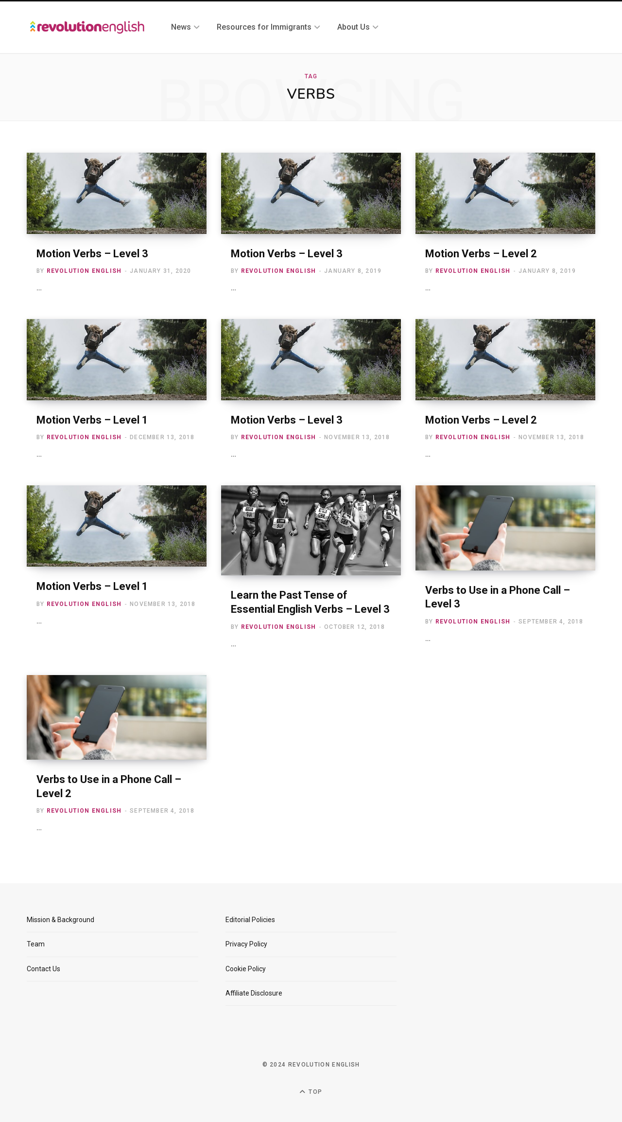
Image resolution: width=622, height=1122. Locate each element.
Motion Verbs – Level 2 (481, 254)
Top (311, 1092)
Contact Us (43, 969)
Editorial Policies (250, 920)
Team (36, 944)
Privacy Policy (246, 944)
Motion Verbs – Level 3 (92, 254)
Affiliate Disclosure (253, 993)
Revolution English (84, 270)
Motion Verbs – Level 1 (92, 420)
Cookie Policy (245, 969)
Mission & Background (60, 920)
